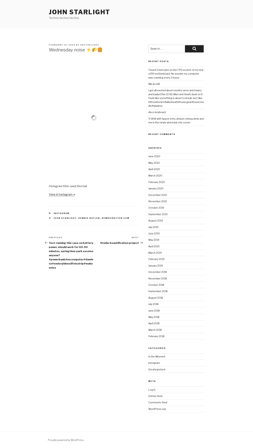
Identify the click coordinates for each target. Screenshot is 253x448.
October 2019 (156, 207)
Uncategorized (156, 369)
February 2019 (156, 259)
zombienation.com (116, 218)
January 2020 (155, 188)
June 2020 (154, 156)
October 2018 (156, 284)
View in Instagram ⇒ (62, 194)
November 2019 (157, 201)
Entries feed (155, 396)
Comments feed (157, 402)
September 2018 (158, 291)
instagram (62, 213)
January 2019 (155, 265)
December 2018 (157, 271)
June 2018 (154, 310)
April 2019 (154, 246)
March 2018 (155, 329)
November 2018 (157, 278)
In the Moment (156, 356)
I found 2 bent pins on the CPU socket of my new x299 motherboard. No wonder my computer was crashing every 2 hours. (175, 73)
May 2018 (153, 317)
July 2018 (153, 304)
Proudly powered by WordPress (66, 440)
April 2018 (154, 323)
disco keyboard (157, 112)
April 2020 (154, 169)
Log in (151, 389)
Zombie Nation (89, 218)
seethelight (89, 45)
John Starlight (79, 12)
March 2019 (155, 252)
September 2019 (158, 214)
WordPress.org (157, 408)
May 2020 (154, 162)
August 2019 (155, 220)
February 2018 (156, 336)
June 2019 (154, 233)
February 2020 (156, 182)
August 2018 (155, 297)
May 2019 (153, 239)
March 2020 (155, 175)
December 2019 (157, 194)
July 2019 (153, 227)
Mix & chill (154, 83)
